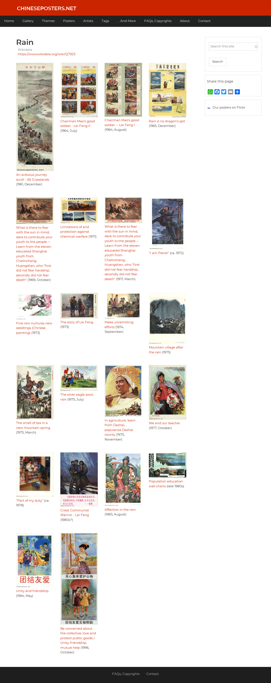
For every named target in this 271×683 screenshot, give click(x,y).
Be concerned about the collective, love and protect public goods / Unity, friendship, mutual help (78, 638)
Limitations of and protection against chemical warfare (74, 232)
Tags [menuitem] (105, 21)
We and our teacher (164, 423)
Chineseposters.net (46, 8)
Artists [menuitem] (88, 21)
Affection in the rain (120, 509)
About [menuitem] (185, 21)
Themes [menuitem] (48, 21)
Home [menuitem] (9, 21)
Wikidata (25, 49)
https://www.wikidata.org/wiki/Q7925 (46, 54)
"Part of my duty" (29, 500)
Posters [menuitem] (69, 21)
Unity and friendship (32, 591)
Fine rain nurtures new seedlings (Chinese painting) (34, 328)
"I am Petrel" (159, 253)
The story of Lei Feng (76, 322)
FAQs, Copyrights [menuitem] (157, 21)
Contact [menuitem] (204, 21)
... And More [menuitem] (127, 21)
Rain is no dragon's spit (167, 121)
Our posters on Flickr (229, 107)
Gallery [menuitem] (27, 21)
